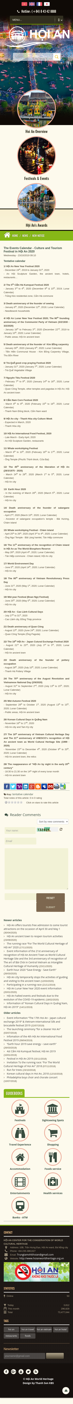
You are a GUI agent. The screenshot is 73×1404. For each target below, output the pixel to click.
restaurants (11, 1342)
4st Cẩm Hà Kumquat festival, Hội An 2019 (31, 1057)
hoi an (11, 1335)
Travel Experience (20, 1150)
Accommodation (20, 1175)
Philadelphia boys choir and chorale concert (32, 1083)
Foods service (53, 1175)
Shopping (53, 1150)
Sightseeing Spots (53, 1126)
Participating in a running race (24, 991)
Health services (52, 1199)
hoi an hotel (61, 1335)
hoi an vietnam (44, 1335)
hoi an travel (28, 1335)
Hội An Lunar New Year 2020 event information (34, 994)
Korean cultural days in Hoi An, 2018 (28, 1080)
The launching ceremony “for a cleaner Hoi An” (34, 1035)
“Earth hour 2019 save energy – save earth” (31, 1050)
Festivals (20, 1126)
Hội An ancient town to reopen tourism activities (35, 942)
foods (28, 1342)
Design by (38, 1389)
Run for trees (14, 1076)
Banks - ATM (20, 1223)
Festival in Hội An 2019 (20, 1065)
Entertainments (20, 1199)
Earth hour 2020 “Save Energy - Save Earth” (31, 976)
